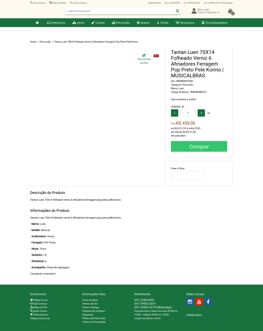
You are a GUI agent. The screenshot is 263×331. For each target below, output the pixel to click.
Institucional (38, 294)
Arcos (80, 23)
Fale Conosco (80, 2)
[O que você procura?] (177, 11)
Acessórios (187, 23)
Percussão (123, 23)
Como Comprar (90, 300)
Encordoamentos (216, 23)
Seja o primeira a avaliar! (183, 99)
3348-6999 (172, 2)
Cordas (100, 23)
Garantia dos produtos (93, 311)
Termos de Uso (90, 303)
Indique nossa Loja (40, 318)
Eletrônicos (58, 23)
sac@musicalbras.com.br (147, 318)
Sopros (145, 23)
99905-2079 (192, 2)
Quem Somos (39, 2)
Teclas (164, 23)
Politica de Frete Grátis (94, 318)
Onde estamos (40, 314)
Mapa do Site (40, 307)
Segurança (87, 314)
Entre (200, 12)
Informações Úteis (94, 294)
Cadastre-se (213, 12)
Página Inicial (40, 300)
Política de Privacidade (94, 322)
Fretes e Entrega (90, 307)
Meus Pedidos (59, 2)
